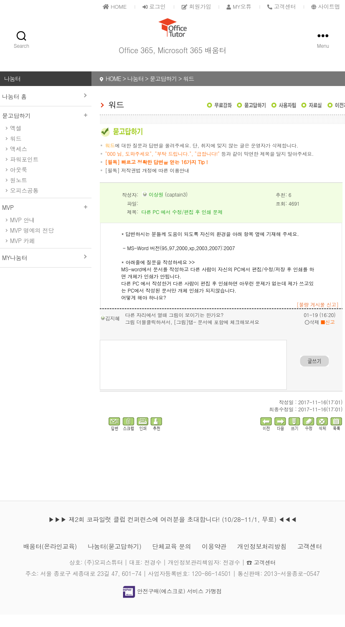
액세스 (18, 161)
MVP (45, 220)
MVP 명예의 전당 (32, 243)
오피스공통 (24, 203)
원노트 (18, 192)
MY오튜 (235, 6)
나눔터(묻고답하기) (112, 558)
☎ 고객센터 (261, 574)
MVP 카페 (22, 253)
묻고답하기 (45, 128)
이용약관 (216, 558)
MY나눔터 (14, 270)
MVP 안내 (22, 232)
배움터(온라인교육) (44, 558)
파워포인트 (24, 171)
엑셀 (15, 140)
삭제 (312, 334)
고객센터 (316, 558)
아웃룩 (18, 182)
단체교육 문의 (171, 558)
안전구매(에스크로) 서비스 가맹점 (172, 603)
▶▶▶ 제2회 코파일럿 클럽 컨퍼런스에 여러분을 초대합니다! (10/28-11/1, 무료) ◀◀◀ (172, 531)
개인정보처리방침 (266, 558)
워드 (15, 151)
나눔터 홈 (14, 109)
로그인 (147, 6)
